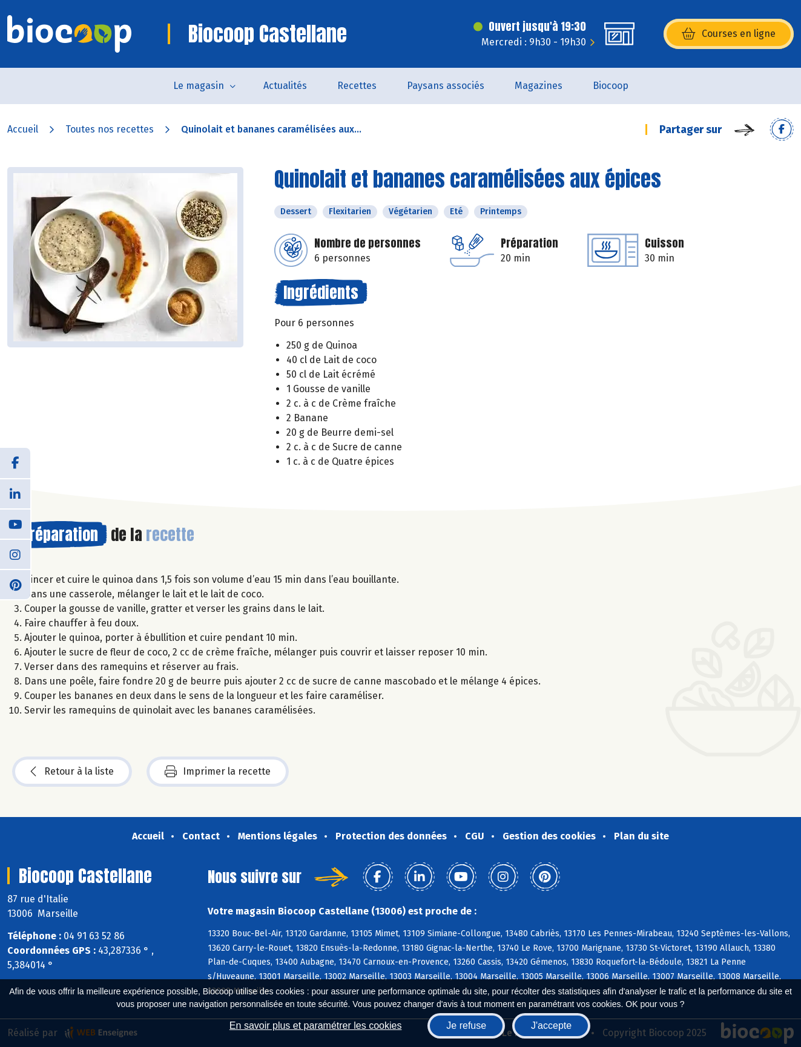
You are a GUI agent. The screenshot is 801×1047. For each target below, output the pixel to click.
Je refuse (466, 1025)
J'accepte (551, 1025)
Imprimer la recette (218, 772)
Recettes (357, 85)
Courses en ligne (729, 34)
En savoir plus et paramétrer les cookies (315, 1025)
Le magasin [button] (198, 85)
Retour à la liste (72, 772)
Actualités (285, 85)
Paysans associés (445, 85)
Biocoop (610, 85)
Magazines (538, 85)
